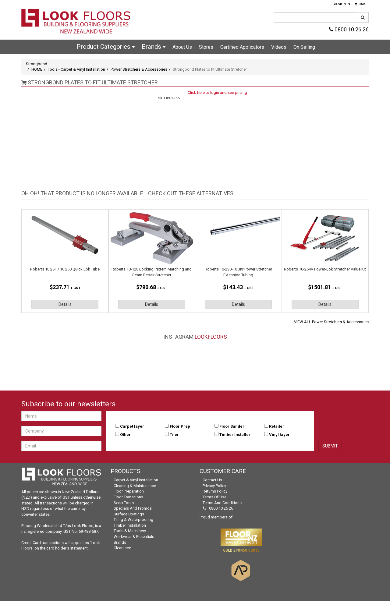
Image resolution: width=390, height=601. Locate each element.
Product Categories (105, 46)
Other (125, 434)
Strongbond (36, 64)
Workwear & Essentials (134, 536)
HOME (36, 69)
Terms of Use (214, 497)
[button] (342, 4)
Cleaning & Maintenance (135, 485)
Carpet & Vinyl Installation (136, 480)
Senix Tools (124, 502)
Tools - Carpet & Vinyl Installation (76, 69)
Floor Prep (180, 426)
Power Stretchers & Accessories (139, 69)
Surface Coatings (129, 514)
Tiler (174, 434)
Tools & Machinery (130, 531)
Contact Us (212, 480)
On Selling (304, 47)
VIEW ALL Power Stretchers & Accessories (331, 322)
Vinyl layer (279, 434)
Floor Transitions (128, 497)
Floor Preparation (129, 491)
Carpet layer (132, 426)
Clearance (122, 548)
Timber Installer (234, 434)
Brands (153, 46)
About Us (182, 47)
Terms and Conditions (222, 502)
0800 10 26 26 (349, 29)
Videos (278, 47)
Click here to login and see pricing (217, 92)
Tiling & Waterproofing (133, 519)
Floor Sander (231, 426)
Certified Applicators (242, 47)
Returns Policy (215, 491)
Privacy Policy (214, 485)
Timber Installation (130, 525)
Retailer (276, 426)
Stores (206, 47)
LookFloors (211, 337)
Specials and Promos (133, 508)
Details (65, 304)
